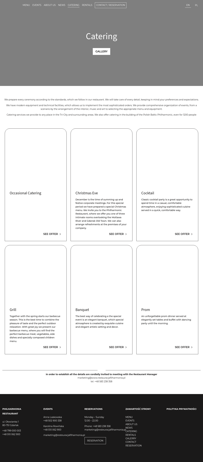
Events (36, 5)
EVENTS (129, 420)
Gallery (101, 51)
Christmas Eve (86, 193)
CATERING (131, 431)
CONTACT (130, 442)
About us (50, 5)
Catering (73, 5)
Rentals (87, 5)
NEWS (129, 427)
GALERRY (130, 438)
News (61, 5)
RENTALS (130, 435)
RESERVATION (95, 440)
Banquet (82, 310)
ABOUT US (131, 424)
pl (196, 5)
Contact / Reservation (110, 5)
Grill (13, 310)
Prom (145, 310)
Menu (26, 5)
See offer (52, 234)
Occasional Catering (25, 193)
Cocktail (147, 193)
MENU (129, 417)
